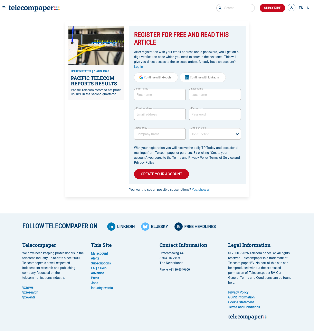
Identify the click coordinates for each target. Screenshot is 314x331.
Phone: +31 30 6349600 (175, 269)
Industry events (102, 288)
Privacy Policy (144, 162)
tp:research (30, 292)
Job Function (198, 128)
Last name (197, 88)
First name (142, 88)
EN (301, 8)
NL (309, 8)
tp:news (28, 287)
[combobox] (215, 134)
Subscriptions (101, 263)
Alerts (95, 258)
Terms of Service (221, 158)
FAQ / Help (98, 268)
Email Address (144, 108)
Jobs (94, 283)
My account (99, 253)
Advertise (97, 273)
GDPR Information (241, 297)
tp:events (28, 297)
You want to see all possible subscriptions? (169, 190)
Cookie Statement (241, 302)
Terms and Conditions (244, 307)
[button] (291, 8)
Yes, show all (201, 190)
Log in (138, 67)
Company (141, 128)
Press (95, 278)
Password (196, 108)
